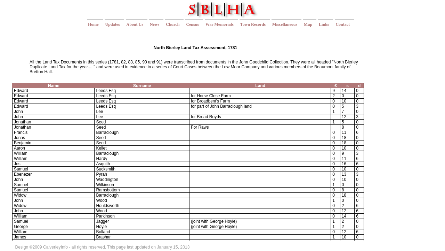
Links (324, 24)
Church (172, 24)
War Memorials (219, 24)
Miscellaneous (284, 24)
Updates (112, 24)
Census (192, 24)
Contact (342, 24)
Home (93, 24)
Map (308, 24)
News (154, 24)
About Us (135, 24)
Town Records (253, 24)
